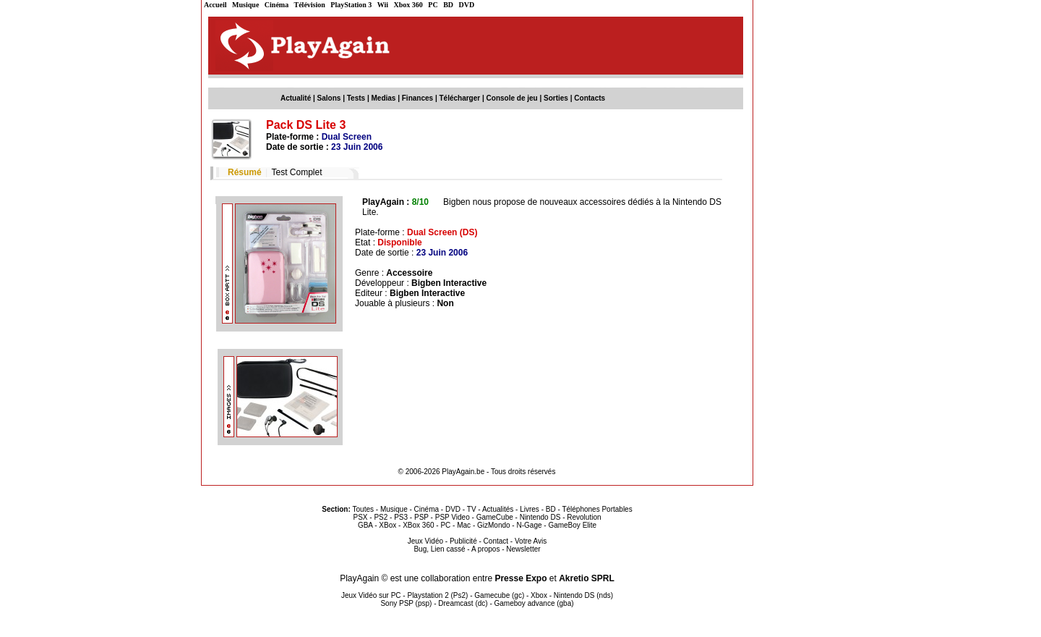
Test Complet (296, 172)
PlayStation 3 (351, 5)
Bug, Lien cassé (439, 549)
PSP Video (452, 517)
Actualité (295, 98)
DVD (467, 5)
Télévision (309, 5)
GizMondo (493, 525)
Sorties (556, 98)
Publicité (463, 541)
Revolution (584, 517)
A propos (485, 549)
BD (448, 5)
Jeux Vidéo (425, 541)
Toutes (363, 509)
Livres (529, 509)
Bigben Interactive (449, 283)
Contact (496, 541)
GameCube (494, 517)
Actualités (497, 509)
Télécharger (459, 98)
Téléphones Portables (597, 509)
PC (432, 5)
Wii (382, 5)
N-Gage (528, 525)
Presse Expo (520, 578)
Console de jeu (512, 98)
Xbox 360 (408, 5)
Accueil (215, 5)
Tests (356, 98)
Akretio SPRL (586, 578)
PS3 (401, 517)
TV (471, 509)
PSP (421, 517)
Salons (329, 98)
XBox (387, 525)
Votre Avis (531, 541)
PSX (360, 517)
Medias (384, 98)
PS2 (380, 517)
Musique (245, 5)
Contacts (589, 98)
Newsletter (523, 549)
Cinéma (276, 5)
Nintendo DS (540, 517)
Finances (417, 98)
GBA (365, 525)
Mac (464, 525)
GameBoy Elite (572, 525)
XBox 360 (418, 525)
